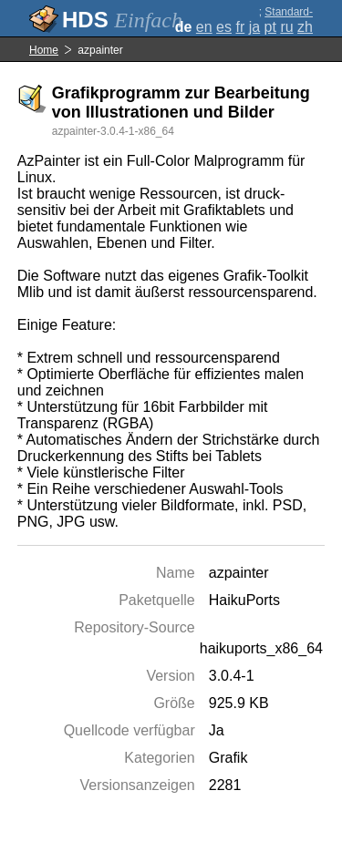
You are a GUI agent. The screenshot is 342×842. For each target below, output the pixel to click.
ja (254, 27)
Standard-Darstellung (285, 18)
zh (305, 27)
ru (286, 27)
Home (43, 50)
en (204, 27)
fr (239, 27)
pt (270, 27)
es (224, 27)
